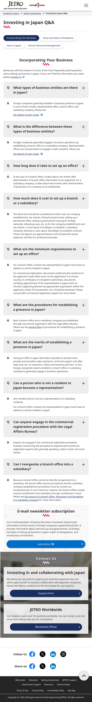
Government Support (31, 684)
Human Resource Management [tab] (44, 45)
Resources (48, 684)
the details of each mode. (28, 114)
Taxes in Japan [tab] (14, 45)
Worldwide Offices (46, 627)
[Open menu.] (86, 5)
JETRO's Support (69, 680)
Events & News (63, 684)
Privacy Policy (38, 690)
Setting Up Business (50, 680)
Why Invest (20, 680)
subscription (46, 544)
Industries (33, 680)
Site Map (71, 690)
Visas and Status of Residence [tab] (58, 37)
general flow (35, 327)
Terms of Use (22, 690)
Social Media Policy (55, 690)
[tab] (46, 90)
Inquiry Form (46, 593)
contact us (18, 77)
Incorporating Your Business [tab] (21, 37)
